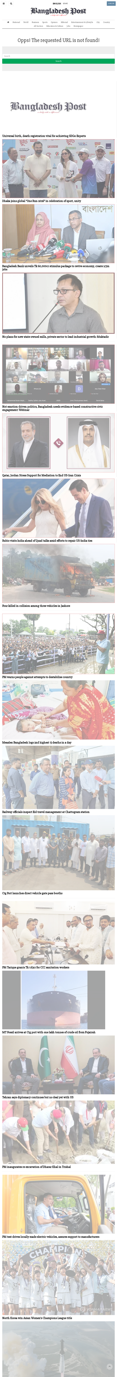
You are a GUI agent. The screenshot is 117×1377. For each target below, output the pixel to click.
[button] (3, 3)
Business (35, 22)
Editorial (64, 22)
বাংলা (65, 3)
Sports (44, 22)
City (98, 22)
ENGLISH (57, 3)
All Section (38, 26)
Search (58, 61)
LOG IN (111, 3)
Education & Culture (54, 26)
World (25, 22)
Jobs (68, 26)
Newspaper (78, 26)
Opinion (54, 22)
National (16, 22)
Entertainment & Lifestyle (82, 22)
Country (106, 22)
